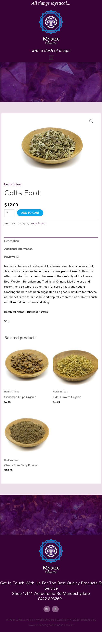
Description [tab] (11, 241)
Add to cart (30, 212)
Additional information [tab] (18, 249)
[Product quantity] (9, 213)
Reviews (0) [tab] (11, 256)
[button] (51, 57)
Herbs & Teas (13, 184)
